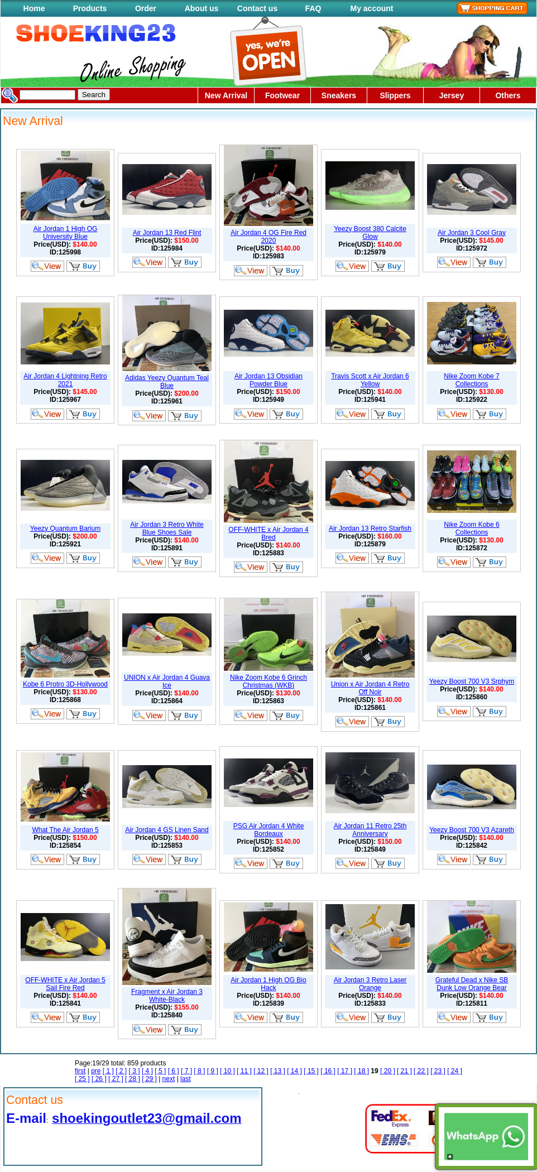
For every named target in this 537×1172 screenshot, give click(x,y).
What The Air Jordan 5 (65, 830)
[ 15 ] (311, 1071)
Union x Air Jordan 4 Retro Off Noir (370, 688)
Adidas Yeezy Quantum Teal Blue (167, 382)
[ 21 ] (404, 1071)
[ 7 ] (186, 1071)
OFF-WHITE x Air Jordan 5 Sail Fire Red (65, 984)
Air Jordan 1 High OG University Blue (65, 233)
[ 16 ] (327, 1071)
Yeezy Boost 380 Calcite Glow (370, 233)
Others (507, 95)
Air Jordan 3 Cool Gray (472, 233)
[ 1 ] (108, 1071)
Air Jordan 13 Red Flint (167, 233)
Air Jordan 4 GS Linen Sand (166, 830)
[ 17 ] (344, 1071)
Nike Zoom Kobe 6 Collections (471, 528)
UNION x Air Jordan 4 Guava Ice (167, 681)
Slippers (395, 95)
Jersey (451, 95)
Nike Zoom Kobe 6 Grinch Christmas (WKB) (268, 681)
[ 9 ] (212, 1071)
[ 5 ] (160, 1071)
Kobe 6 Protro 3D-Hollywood (65, 684)
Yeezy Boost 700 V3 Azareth (471, 830)
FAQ (313, 8)
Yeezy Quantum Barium (65, 528)
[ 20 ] (387, 1071)
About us (202, 8)
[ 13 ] (277, 1071)
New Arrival (226, 95)
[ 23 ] (437, 1071)
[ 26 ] (99, 1079)
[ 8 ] (199, 1071)
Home (34, 8)
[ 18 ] (361, 1071)
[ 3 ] (134, 1071)
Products (90, 8)
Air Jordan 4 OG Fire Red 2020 (268, 236)
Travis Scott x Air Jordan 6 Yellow (370, 380)
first (80, 1071)
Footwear (282, 95)
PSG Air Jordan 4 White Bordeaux (268, 830)
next (168, 1079)
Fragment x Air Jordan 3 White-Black (167, 995)
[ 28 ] (132, 1079)
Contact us (257, 8)
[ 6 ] (173, 1071)
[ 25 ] (82, 1079)
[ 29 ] (149, 1079)
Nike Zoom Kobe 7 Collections (471, 380)
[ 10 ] (227, 1071)
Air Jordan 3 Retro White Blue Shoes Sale (166, 528)
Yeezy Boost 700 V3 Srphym (471, 681)
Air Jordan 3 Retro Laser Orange (370, 984)
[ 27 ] (115, 1079)
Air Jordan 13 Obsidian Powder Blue (268, 380)
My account (371, 8)
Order (145, 8)
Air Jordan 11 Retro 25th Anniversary (370, 830)
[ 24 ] (454, 1071)
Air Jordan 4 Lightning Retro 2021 (65, 380)
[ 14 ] (294, 1071)
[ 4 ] (147, 1071)
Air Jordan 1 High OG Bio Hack (268, 984)
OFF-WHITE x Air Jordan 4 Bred (268, 533)
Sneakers (339, 95)
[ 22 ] (421, 1071)
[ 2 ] (121, 1071)
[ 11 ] (244, 1071)
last (185, 1079)
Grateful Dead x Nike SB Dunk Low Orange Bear (472, 984)
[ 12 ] (260, 1071)
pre (95, 1071)
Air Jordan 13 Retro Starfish (370, 528)
